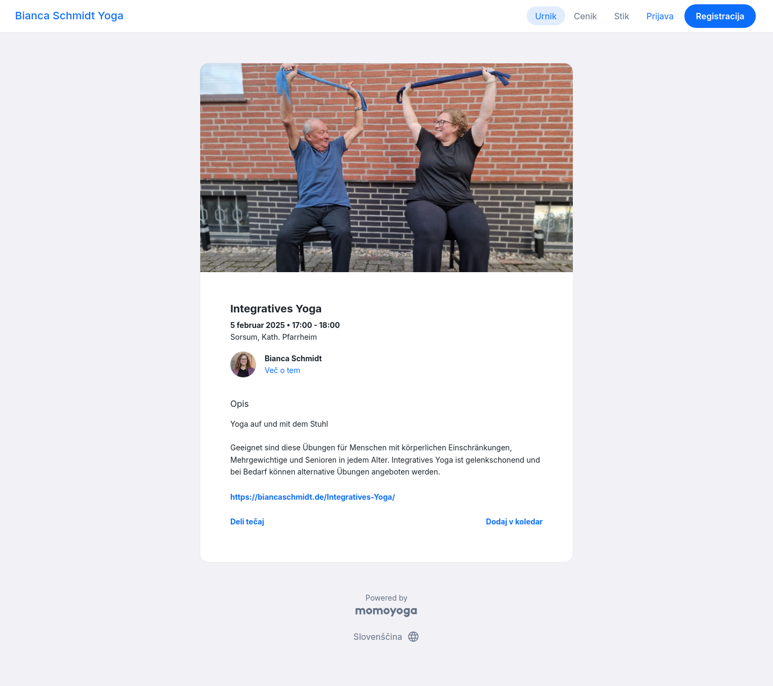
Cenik (585, 16)
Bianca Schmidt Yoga (69, 15)
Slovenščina (386, 636)
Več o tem (282, 370)
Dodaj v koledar (514, 521)
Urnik (546, 16)
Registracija (720, 16)
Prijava (660, 16)
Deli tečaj (247, 521)
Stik (621, 16)
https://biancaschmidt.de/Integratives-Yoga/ (312, 496)
